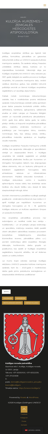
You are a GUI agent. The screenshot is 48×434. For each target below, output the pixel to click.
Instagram (24, 418)
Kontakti (24, 425)
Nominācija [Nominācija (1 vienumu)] (20, 298)
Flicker (24, 421)
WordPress (33, 397)
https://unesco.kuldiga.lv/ (29, 388)
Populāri (23, 17)
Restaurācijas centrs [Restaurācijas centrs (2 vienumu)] (12, 303)
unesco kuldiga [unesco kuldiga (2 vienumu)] (31, 303)
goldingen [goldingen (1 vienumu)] (7, 298)
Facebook (24, 414)
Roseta (23, 397)
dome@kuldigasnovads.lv (22, 382)
